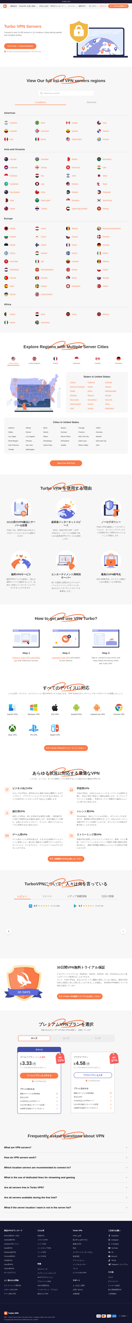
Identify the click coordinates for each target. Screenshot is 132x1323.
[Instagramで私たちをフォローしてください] (118, 1240)
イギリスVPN (43, 1240)
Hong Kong (76, 167)
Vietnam (106, 208)
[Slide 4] (74, 951)
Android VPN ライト (11, 1244)
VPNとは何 (77, 1236)
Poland (105, 269)
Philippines (107, 192)
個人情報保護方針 (114, 1290)
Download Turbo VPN (61, 658)
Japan (105, 176)
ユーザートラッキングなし (83, 1252)
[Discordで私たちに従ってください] (118, 1256)
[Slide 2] (65, 951)
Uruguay (106, 139)
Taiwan (12, 208)
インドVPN (42, 1252)
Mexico (43, 139)
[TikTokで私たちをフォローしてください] (118, 1260)
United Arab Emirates (79, 208)
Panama (106, 131)
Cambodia (13, 167)
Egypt (43, 314)
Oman (43, 192)
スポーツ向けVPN (11, 1290)
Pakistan (75, 192)
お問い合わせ (78, 1290)
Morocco (106, 314)
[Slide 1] (59, 951)
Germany (106, 245)
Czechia (75, 237)
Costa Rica (45, 131)
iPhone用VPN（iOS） (12, 1236)
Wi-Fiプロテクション (45, 1277)
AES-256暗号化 (43, 1285)
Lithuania (75, 261)
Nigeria (12, 322)
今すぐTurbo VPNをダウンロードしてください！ (66, 748)
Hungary (44, 253)
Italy (42, 261)
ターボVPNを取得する (118, 6)
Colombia (13, 131)
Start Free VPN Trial (66, 463)
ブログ (110, 1277)
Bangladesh (107, 159)
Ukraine (13, 294)
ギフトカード (113, 1281)
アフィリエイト (79, 1260)
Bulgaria (13, 237)
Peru (11, 139)
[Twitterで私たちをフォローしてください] (118, 1244)
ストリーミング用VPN (12, 1285)
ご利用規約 (112, 1294)
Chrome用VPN (9, 1256)
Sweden (44, 286)
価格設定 (13, 6)
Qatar (12, 200)
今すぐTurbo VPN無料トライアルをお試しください (80, 996)
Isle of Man (14, 261)
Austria (43, 228)
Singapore (75, 200)
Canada (75, 123)
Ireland (105, 253)
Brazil (43, 123)
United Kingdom (47, 294)
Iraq (42, 176)
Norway (74, 269)
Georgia (44, 167)
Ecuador (75, 131)
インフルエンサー (79, 1264)
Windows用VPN (10, 1252)
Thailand (44, 208)
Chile (104, 123)
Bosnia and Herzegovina (112, 228)
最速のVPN (77, 1244)
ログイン (103, 6)
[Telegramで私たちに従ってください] (118, 1264)
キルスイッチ (43, 1269)
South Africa (45, 322)
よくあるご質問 (79, 1285)
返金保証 (76, 1256)
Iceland (74, 253)
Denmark (106, 237)
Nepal (105, 184)
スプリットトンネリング (47, 1273)
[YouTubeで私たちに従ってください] (118, 1248)
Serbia (74, 278)
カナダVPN (42, 1256)
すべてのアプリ (10, 1273)
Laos (42, 184)
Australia (13, 159)
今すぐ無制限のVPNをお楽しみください (66, 859)
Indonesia (13, 176)
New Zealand (15, 192)
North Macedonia (47, 269)
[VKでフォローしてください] (118, 1252)
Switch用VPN (9, 1268)
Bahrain (74, 159)
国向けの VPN (43, 1294)
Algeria (12, 314)
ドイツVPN (42, 1244)
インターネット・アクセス (48, 1290)
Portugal (13, 278)
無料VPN (82, 6)
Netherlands (14, 269)
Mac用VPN (8, 1248)
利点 (74, 1248)
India (104, 167)
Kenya (74, 314)
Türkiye (105, 286)
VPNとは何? (44, 6)
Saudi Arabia (45, 200)
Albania (12, 228)
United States (77, 139)
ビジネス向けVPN (79, 1273)
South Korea (107, 200)
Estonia (12, 245)
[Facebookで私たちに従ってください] (118, 1235)
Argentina (13, 123)
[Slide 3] (70, 951)
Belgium (75, 228)
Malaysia (75, 184)
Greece (12, 253)
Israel (74, 176)
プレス (75, 1268)
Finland (43, 245)
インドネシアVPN (44, 1248)
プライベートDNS (44, 1281)
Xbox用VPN (8, 1264)
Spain (12, 286)
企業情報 (76, 1294)
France (74, 245)
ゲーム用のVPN (10, 1294)
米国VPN (41, 1236)
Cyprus (43, 237)
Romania (44, 278)
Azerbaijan (45, 159)
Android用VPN (9, 1240)
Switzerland (76, 286)
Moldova (106, 261)
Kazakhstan (14, 184)
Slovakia (106, 278)
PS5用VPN (8, 1260)
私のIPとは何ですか (80, 1240)
